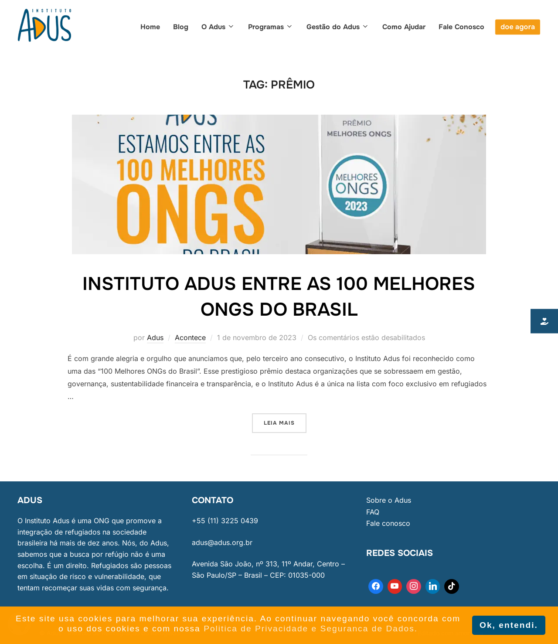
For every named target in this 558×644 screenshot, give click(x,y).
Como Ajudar (403, 26)
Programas (270, 26)
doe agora (517, 26)
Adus (155, 337)
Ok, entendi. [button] (509, 625)
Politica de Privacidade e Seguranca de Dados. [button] (311, 628)
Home (150, 26)
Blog (180, 26)
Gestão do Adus (337, 26)
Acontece (190, 337)
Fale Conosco (461, 26)
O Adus (218, 26)
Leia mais (285, 419)
